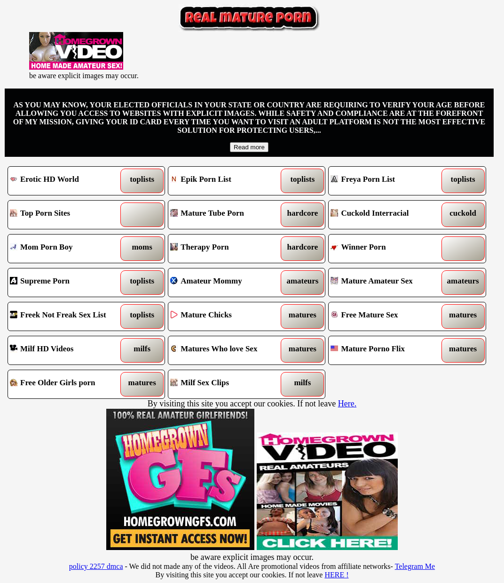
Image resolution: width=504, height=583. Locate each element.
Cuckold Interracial (387, 214)
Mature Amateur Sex (387, 282)
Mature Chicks (226, 316)
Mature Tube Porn (226, 214)
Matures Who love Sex (226, 350)
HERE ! (336, 575)
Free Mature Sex (387, 316)
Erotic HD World (66, 181)
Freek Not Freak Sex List (66, 316)
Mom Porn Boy (66, 248)
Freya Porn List (387, 181)
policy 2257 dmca (96, 566)
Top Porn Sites (66, 214)
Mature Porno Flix (387, 350)
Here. (347, 403)
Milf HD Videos (66, 350)
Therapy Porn (226, 248)
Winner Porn (387, 248)
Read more (249, 147)
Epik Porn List (226, 181)
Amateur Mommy (226, 282)
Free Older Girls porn (66, 384)
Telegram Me (415, 566)
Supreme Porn (66, 282)
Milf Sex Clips (226, 384)
